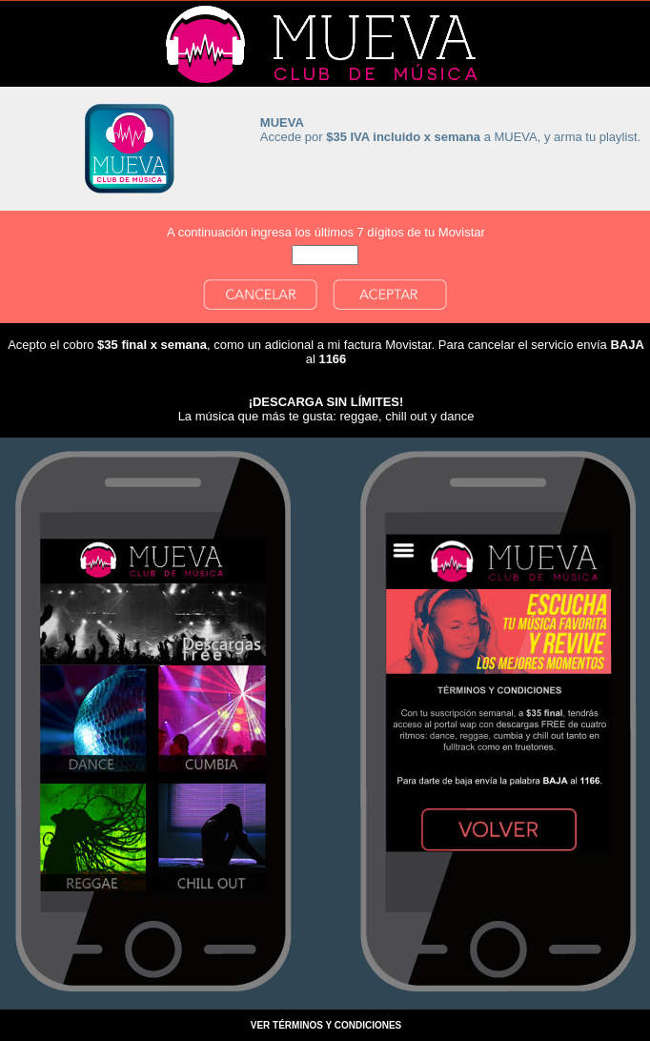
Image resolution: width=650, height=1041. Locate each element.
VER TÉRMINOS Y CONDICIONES (326, 1025)
